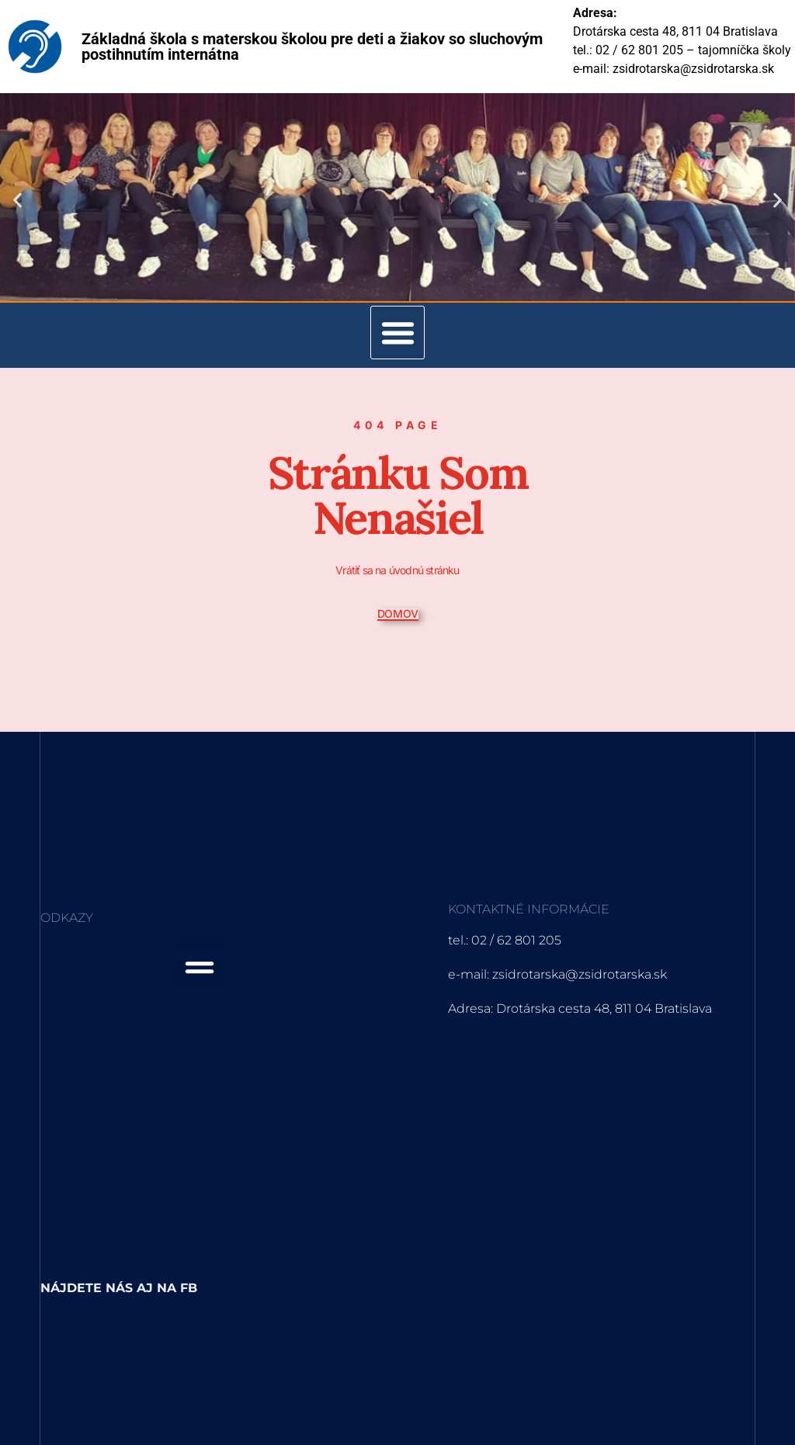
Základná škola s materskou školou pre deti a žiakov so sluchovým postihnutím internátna (312, 46)
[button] (17, 200)
